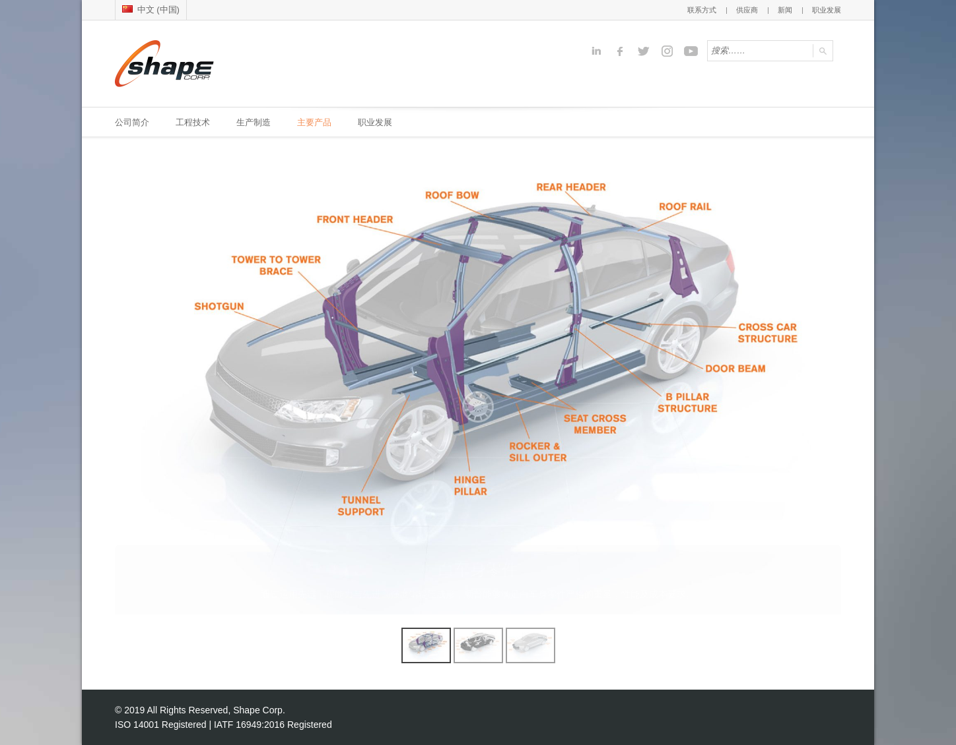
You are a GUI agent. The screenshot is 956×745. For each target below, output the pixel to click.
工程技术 (193, 122)
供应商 (747, 10)
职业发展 (826, 10)
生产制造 (253, 122)
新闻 (785, 10)
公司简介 (132, 122)
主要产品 (314, 122)
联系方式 (701, 10)
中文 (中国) (151, 10)
